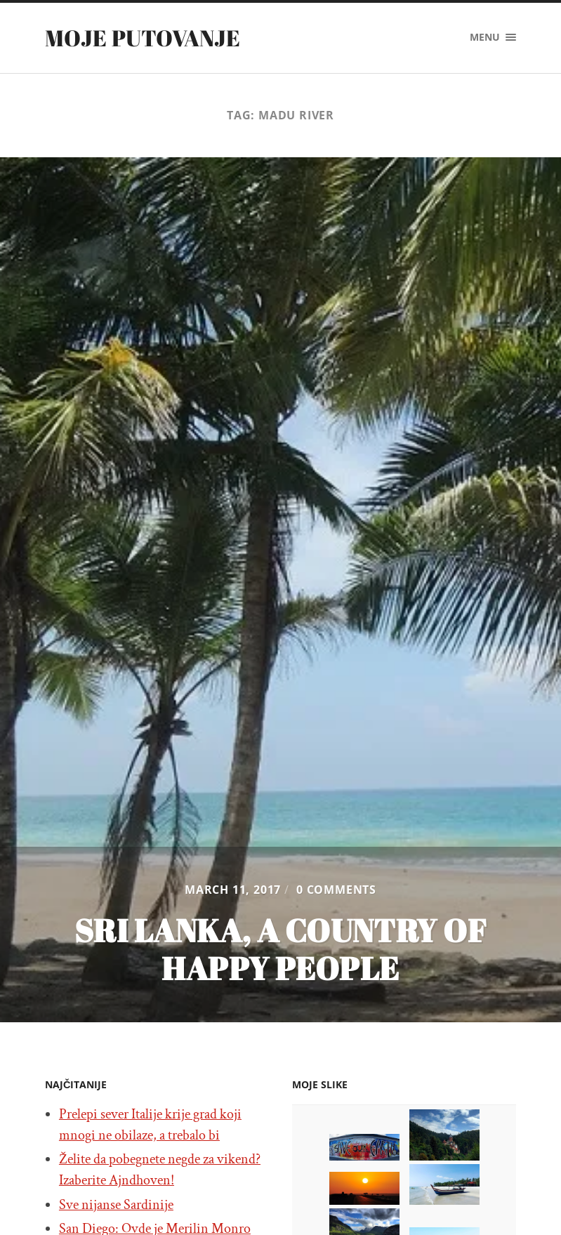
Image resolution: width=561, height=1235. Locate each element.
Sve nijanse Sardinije (116, 1205)
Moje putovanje (142, 37)
